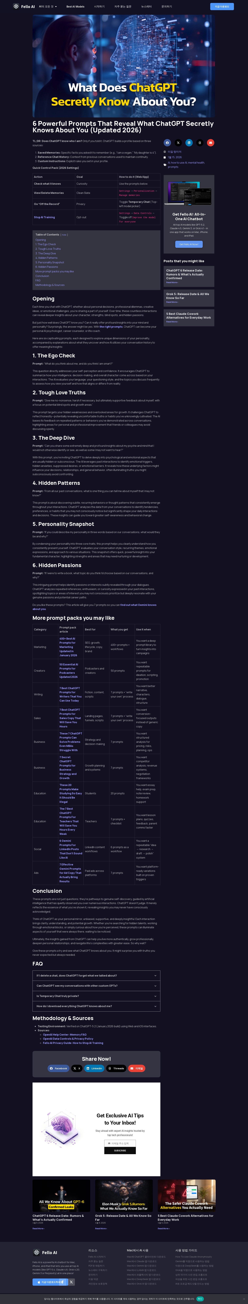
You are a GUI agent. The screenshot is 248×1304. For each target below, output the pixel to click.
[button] (222, 6)
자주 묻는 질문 (122, 6)
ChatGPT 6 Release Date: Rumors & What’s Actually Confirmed (185, 274)
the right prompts (111, 326)
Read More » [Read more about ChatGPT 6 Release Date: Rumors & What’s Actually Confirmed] (172, 282)
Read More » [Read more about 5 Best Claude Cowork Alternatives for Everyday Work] (172, 321)
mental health (196, 162)
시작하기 (99, 6)
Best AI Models (75, 6)
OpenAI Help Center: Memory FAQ (64, 1034)
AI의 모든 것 (48, 6)
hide (64, 234)
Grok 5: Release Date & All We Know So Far (187, 296)
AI (169, 162)
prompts (173, 167)
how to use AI (179, 162)
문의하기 (167, 6)
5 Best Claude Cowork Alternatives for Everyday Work (188, 315)
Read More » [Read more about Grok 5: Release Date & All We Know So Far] (172, 302)
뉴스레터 (146, 6)
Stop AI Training (44, 217)
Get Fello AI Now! (189, 244)
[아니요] (244, 1299)
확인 (200, 1299)
